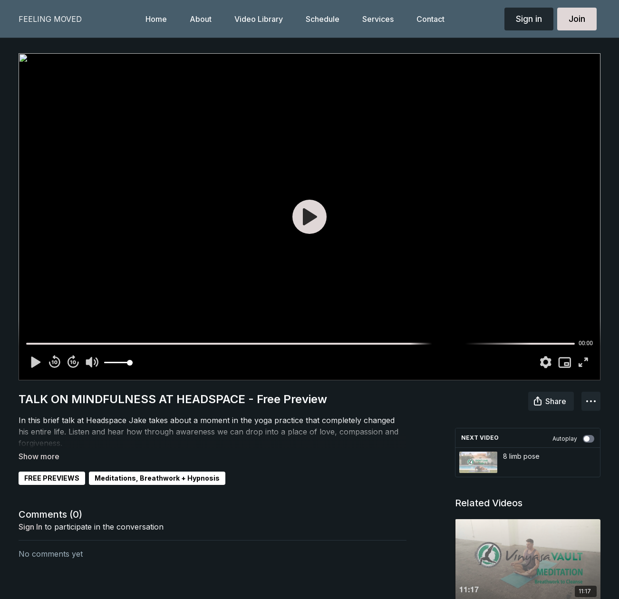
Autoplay (573, 439)
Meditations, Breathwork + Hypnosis (157, 465)
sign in (30, 513)
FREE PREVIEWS (51, 465)
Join (577, 19)
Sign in (529, 19)
